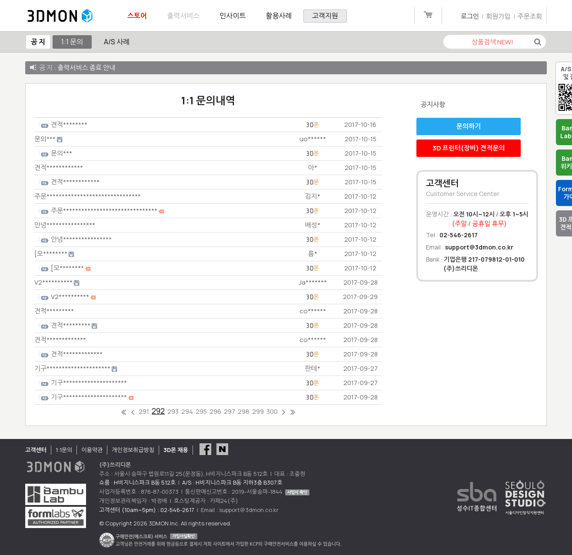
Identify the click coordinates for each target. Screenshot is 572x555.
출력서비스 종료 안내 (86, 67)
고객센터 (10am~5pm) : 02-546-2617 (146, 510)
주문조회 (530, 16)
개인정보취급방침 (133, 450)
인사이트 (232, 15)
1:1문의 (64, 450)
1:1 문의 (72, 42)
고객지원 (325, 15)
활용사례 (279, 15)
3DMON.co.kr (60, 16)
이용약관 (92, 450)
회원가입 (498, 16)
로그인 (470, 16)
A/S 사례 (117, 42)
